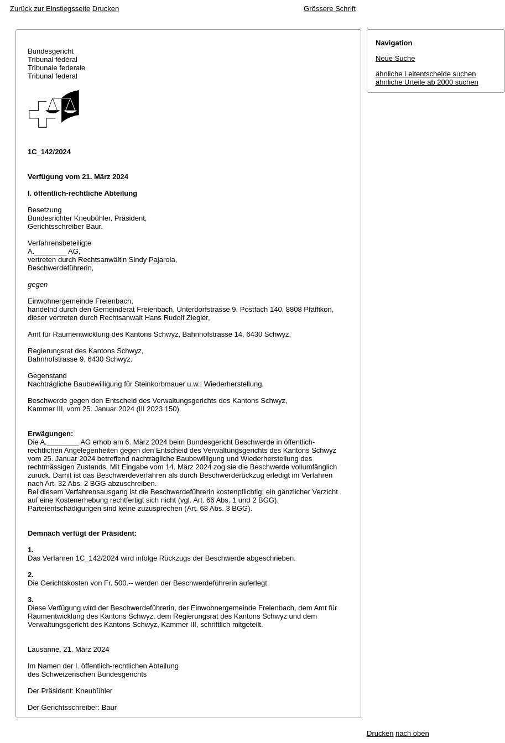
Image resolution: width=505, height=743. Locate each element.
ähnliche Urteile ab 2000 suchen (427, 82)
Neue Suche (395, 58)
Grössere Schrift (330, 8)
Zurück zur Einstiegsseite (50, 8)
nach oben (412, 733)
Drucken (105, 8)
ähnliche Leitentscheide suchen (426, 74)
